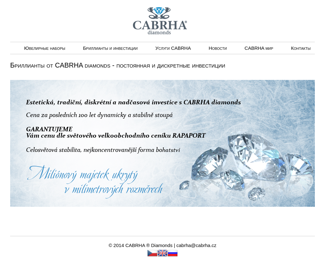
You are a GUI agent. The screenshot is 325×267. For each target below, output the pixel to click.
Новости (218, 48)
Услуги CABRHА (173, 48)
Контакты (301, 48)
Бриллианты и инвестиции (110, 48)
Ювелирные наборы (44, 48)
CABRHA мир (259, 48)
